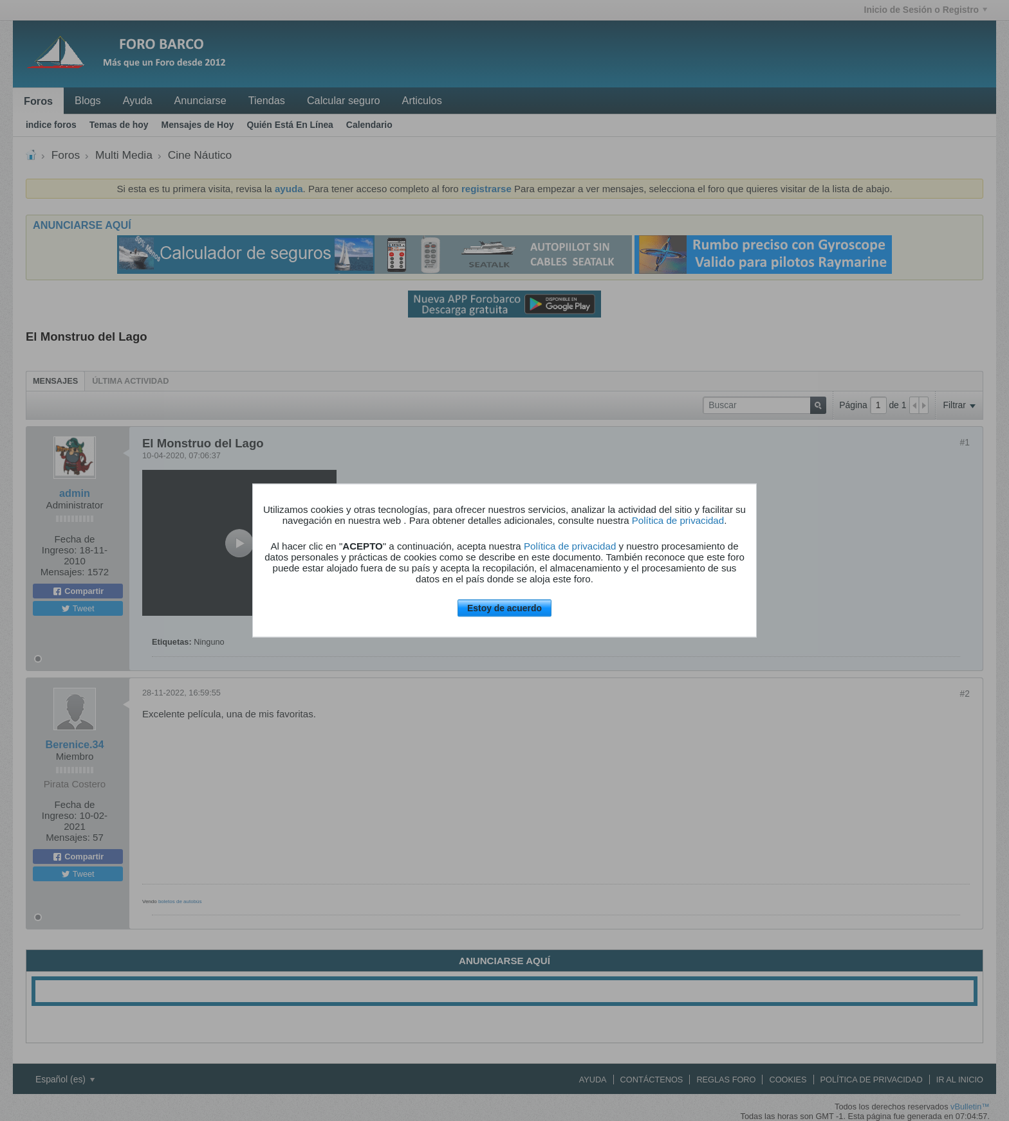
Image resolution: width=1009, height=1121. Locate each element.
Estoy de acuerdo (504, 608)
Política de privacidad (678, 520)
